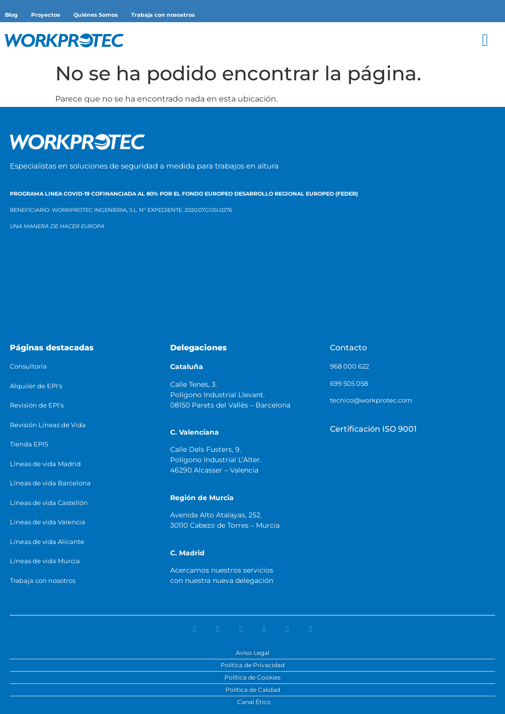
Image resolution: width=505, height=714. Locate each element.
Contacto (348, 347)
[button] (485, 40)
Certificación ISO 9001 (373, 429)
